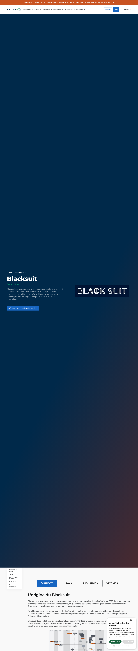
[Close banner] (129, 2)
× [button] (133, 620)
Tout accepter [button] (115, 641)
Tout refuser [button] (128, 641)
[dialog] (121, 633)
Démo (116, 9)
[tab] (47, 583)
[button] (127, 10)
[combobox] (131, 620)
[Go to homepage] (14, 9)
